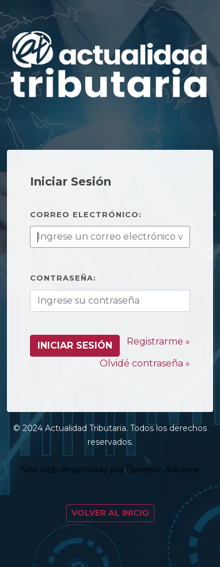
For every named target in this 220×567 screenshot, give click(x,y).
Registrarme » (158, 341)
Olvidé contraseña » (145, 363)
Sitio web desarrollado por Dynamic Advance (110, 469)
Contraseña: (63, 277)
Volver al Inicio (110, 513)
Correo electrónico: (86, 214)
